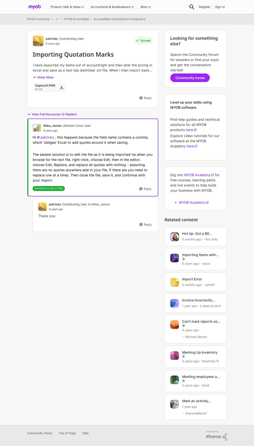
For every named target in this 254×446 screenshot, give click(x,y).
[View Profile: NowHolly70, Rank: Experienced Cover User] (174, 355)
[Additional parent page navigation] (57, 19)
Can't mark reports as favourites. (199, 321)
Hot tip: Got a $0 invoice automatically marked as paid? (199, 233)
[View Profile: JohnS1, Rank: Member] (174, 282)
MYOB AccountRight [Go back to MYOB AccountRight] (76, 19)
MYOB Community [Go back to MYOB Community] (38, 19)
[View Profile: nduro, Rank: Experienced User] (174, 258)
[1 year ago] (189, 306)
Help (85, 433)
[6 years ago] (190, 263)
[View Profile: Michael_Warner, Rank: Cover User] (174, 324)
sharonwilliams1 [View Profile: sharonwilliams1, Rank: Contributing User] (196, 413)
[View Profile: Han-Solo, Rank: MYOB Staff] (174, 236)
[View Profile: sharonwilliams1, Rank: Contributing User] (174, 404)
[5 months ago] (191, 239)
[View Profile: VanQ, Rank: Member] (174, 380)
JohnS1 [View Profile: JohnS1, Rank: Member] (210, 284)
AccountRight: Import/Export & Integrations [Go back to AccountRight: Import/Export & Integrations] (120, 19)
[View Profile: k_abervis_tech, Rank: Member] (174, 303)
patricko (47, 137)
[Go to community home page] (34, 7)
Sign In (220, 7)
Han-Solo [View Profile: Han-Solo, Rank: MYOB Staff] (211, 239)
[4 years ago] (190, 330)
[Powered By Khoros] (216, 436)
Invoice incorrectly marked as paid (197, 300)
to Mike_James (99, 204)
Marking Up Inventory (199, 352)
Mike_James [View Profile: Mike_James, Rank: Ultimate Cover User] (52, 125)
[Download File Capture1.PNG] (61, 87)
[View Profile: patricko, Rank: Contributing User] (38, 40)
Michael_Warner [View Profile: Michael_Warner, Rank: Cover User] (196, 337)
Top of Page (67, 433)
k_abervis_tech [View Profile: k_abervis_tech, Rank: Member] (210, 306)
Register (204, 7)
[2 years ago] (190, 385)
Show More (43, 77)
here (189, 130)
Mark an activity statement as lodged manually (199, 401)
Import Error (192, 279)
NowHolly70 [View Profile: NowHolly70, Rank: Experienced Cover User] (210, 361)
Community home (190, 78)
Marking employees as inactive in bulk (200, 376)
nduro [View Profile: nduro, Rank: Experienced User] (206, 263)
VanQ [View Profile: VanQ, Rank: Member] (205, 385)
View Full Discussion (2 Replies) (52, 114)
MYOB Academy (197, 175)
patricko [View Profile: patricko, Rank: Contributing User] (52, 38)
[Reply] (145, 98)
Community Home (39, 433)
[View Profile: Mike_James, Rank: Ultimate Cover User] (37, 128)
